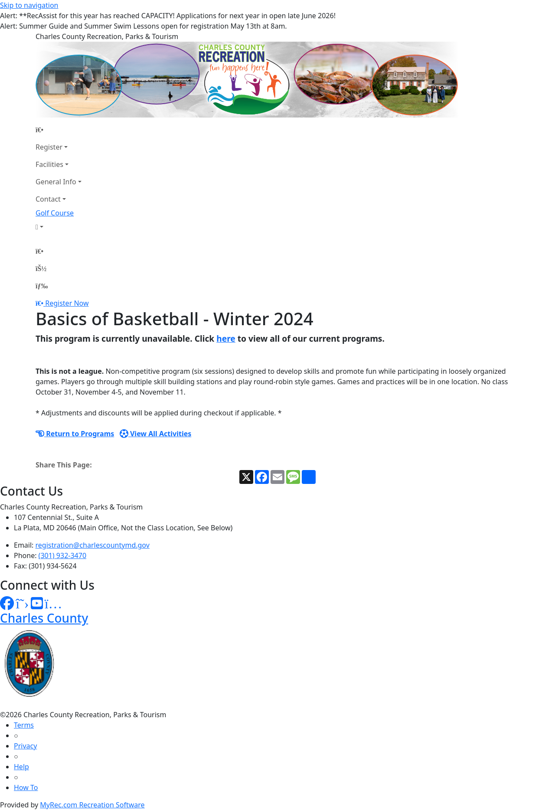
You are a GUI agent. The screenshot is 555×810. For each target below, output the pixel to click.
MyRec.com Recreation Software (92, 805)
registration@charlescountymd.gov (93, 545)
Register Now (66, 303)
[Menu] (42, 285)
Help (21, 766)
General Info (56, 181)
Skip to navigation (29, 5)
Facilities (49, 164)
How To (26, 787)
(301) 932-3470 (62, 555)
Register (49, 147)
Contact (48, 199)
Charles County (44, 618)
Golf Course (55, 213)
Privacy (25, 746)
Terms (24, 725)
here (225, 338)
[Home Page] (59, 129)
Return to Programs (75, 433)
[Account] (59, 226)
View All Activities (156, 433)
